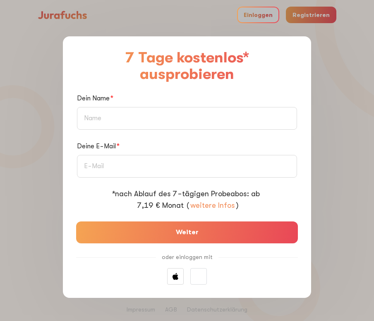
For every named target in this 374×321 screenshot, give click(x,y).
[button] (198, 276)
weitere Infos (212, 205)
